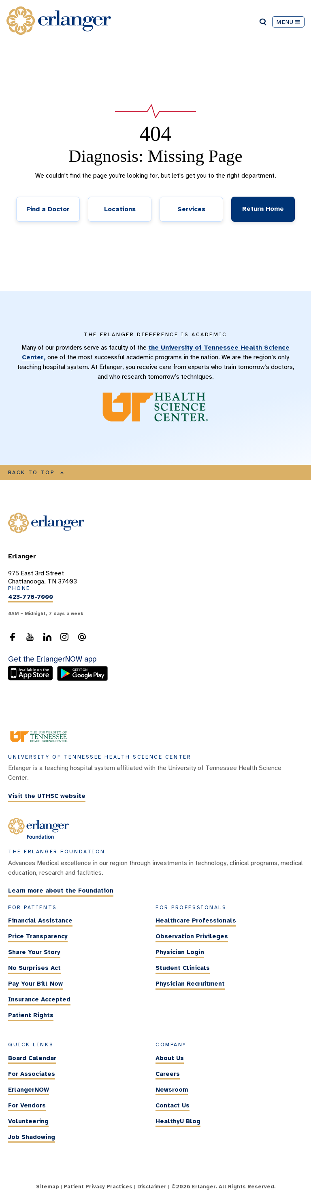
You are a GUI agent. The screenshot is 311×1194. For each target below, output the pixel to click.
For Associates (31, 1073)
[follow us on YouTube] (30, 639)
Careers (168, 1073)
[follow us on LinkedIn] (47, 639)
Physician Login (180, 952)
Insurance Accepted (39, 999)
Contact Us (173, 1105)
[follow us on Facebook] (12, 639)
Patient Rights (30, 1015)
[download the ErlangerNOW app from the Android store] (82, 679)
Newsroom (172, 1089)
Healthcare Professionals (196, 920)
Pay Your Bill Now (35, 983)
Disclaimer (151, 1186)
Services (191, 209)
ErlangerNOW (28, 1089)
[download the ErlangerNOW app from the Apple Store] (32, 679)
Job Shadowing (31, 1137)
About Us (170, 1058)
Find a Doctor (48, 209)
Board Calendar (32, 1058)
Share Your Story (34, 952)
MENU (288, 21)
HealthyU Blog (178, 1121)
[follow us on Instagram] (64, 639)
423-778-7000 (30, 596)
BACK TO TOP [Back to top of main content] (36, 472)
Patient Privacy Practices (98, 1186)
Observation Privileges (192, 936)
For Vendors (27, 1105)
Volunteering (28, 1121)
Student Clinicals (183, 967)
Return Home (263, 209)
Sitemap (47, 1186)
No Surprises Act (34, 967)
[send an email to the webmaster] (81, 639)
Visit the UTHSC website (46, 796)
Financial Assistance (40, 920)
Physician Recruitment (190, 983)
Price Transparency (38, 936)
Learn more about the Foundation (60, 891)
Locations (120, 209)
